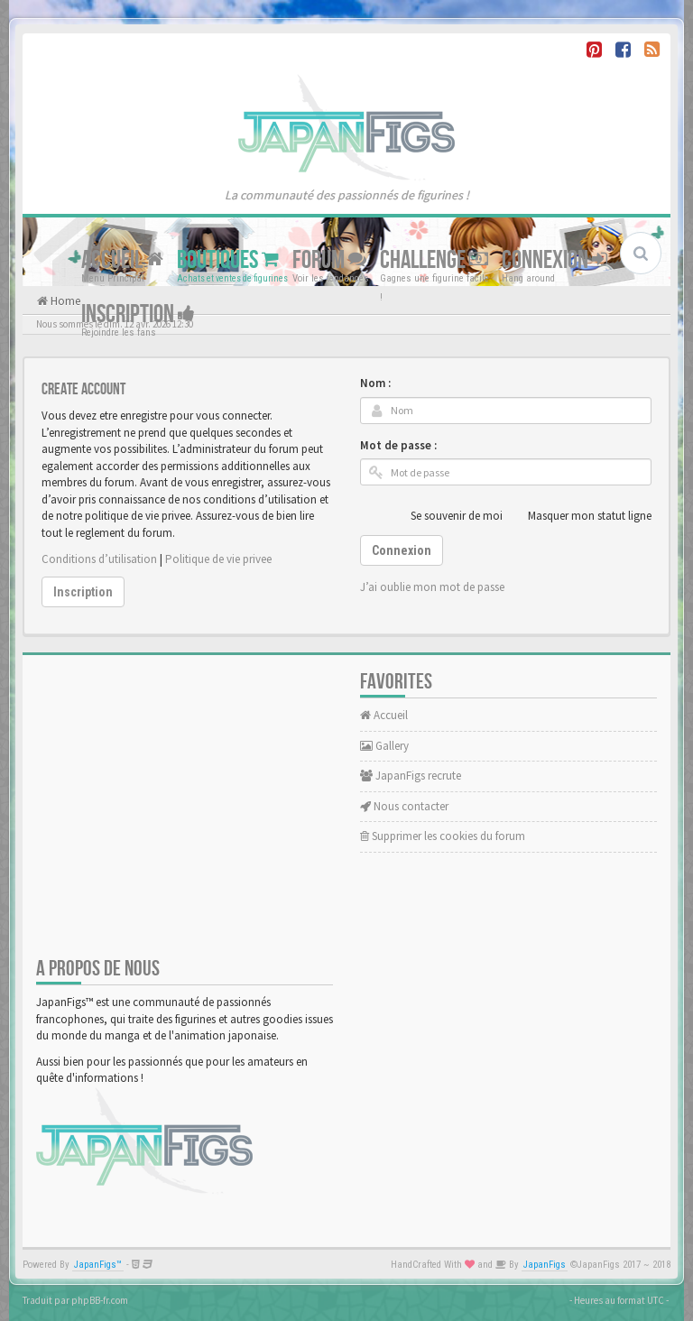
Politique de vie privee (218, 559)
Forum (329, 260)
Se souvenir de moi (447, 516)
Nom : (375, 383)
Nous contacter (404, 806)
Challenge (434, 260)
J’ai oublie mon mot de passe (432, 587)
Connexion (554, 260)
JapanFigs (544, 1264)
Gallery (384, 745)
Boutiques (228, 260)
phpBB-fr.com (99, 1300)
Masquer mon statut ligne (579, 516)
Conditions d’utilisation (99, 559)
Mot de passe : (398, 445)
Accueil (122, 260)
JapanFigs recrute (410, 775)
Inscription (138, 314)
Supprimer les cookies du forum (442, 836)
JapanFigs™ (98, 1264)
